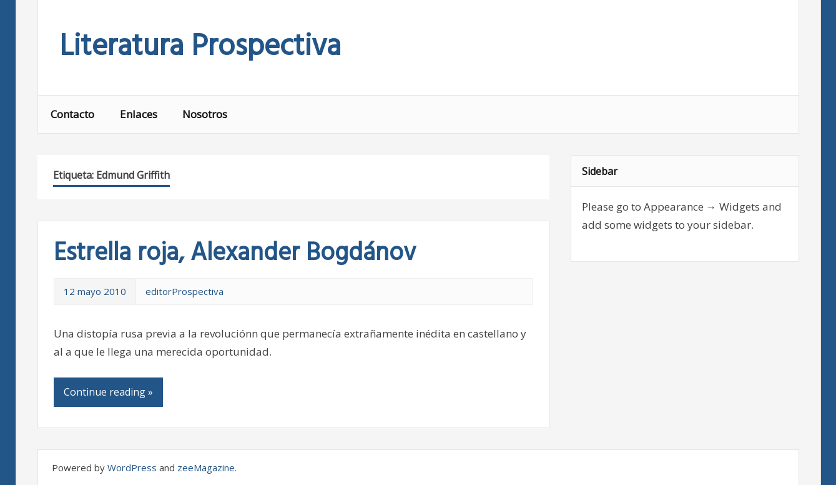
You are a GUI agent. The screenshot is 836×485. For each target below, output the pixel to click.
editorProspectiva (184, 291)
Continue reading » (108, 392)
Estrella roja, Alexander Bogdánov (235, 254)
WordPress (132, 467)
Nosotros (204, 114)
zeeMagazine (206, 467)
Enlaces (138, 114)
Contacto (72, 114)
